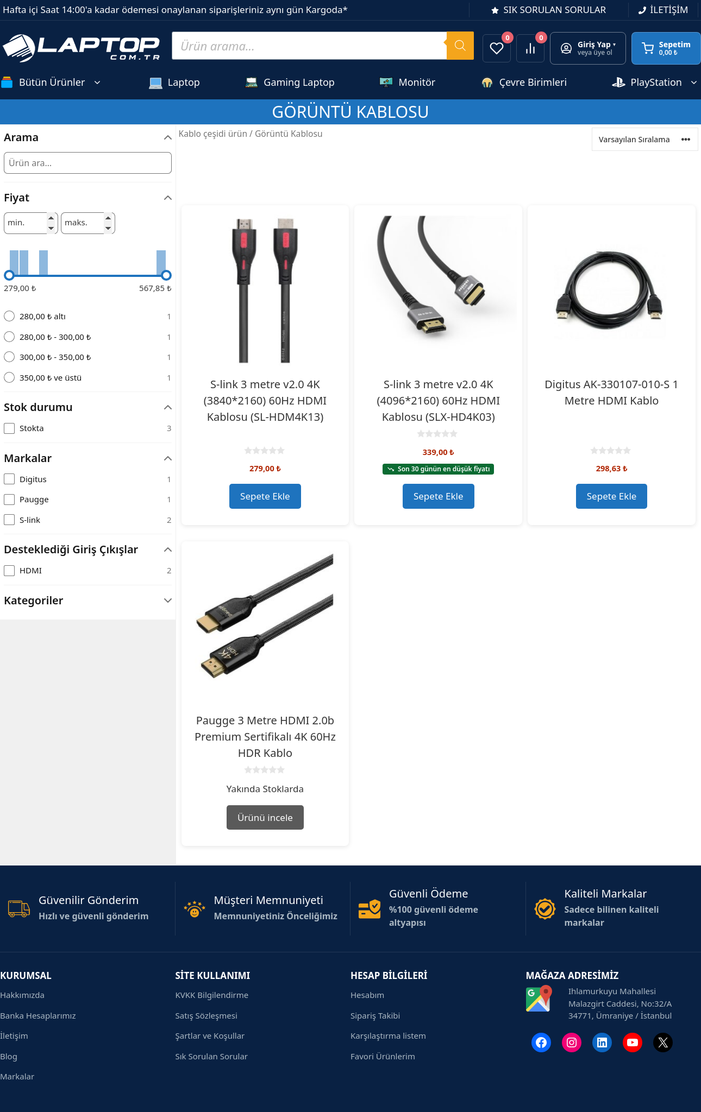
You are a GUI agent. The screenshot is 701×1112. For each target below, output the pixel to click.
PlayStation (656, 82)
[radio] (88, 316)
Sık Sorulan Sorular (212, 1056)
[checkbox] (88, 428)
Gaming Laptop (290, 82)
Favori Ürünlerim (383, 1056)
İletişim (14, 1035)
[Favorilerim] (497, 48)
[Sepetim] (666, 48)
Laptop (174, 82)
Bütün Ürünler (52, 82)
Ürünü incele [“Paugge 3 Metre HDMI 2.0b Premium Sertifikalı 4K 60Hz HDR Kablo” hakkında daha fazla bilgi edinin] (265, 817)
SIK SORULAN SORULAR (554, 9)
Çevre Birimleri (523, 82)
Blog (8, 1056)
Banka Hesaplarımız (38, 1015)
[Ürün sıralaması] (645, 139)
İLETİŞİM (669, 9)
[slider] (9, 275)
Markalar (17, 1076)
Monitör (407, 82)
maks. (76, 222)
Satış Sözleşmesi (206, 1015)
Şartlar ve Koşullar (210, 1035)
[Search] (460, 45)
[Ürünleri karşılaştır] (530, 48)
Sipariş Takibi (375, 1015)
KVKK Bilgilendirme (212, 994)
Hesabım (367, 994)
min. (16, 222)
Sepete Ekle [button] (265, 496)
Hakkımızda (22, 994)
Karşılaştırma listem (388, 1035)
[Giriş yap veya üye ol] (588, 48)
